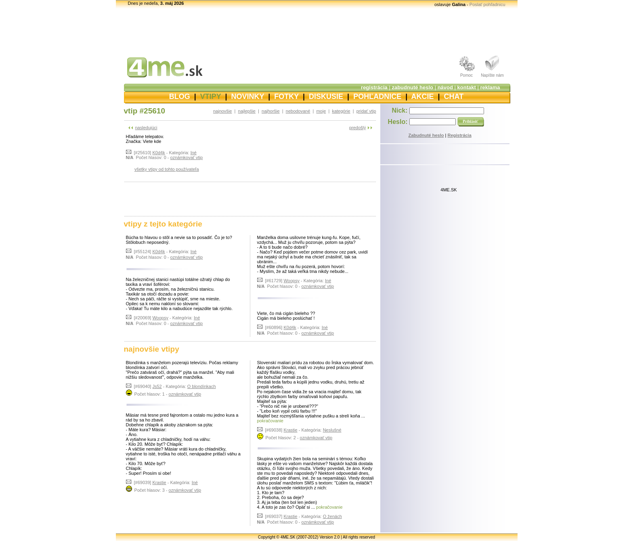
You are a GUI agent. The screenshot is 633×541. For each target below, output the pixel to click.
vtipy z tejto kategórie (163, 224)
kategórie (341, 111)
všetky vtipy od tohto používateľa (166, 169)
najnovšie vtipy (151, 349)
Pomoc (466, 75)
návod (445, 87)
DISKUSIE (326, 96)
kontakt (466, 87)
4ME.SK (448, 189)
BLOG (179, 96)
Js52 (156, 386)
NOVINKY (247, 96)
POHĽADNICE (377, 96)
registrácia (374, 87)
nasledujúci (146, 127)
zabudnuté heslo (412, 87)
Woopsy (160, 317)
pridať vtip (366, 111)
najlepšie (247, 111)
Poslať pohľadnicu (487, 4)
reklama (490, 87)
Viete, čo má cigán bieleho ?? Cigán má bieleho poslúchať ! (286, 316)
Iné (194, 152)
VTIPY (210, 96)
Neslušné (332, 430)
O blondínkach (201, 386)
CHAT (454, 96)
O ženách (332, 516)
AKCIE (422, 96)
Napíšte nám (492, 75)
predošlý (357, 127)
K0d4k (158, 152)
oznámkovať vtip (186, 157)
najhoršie (271, 111)
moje (321, 111)
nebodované (298, 111)
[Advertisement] (316, 30)
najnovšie (222, 111)
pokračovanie (270, 420)
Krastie (159, 482)
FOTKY (286, 96)
